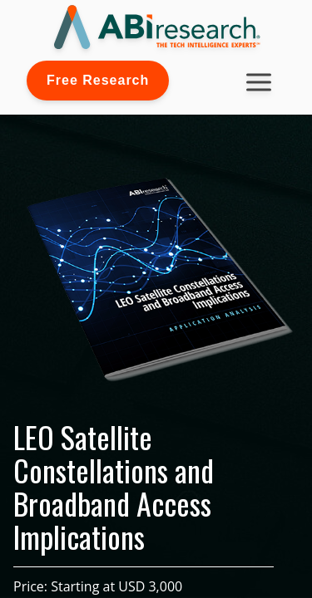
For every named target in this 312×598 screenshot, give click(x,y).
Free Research (98, 80)
